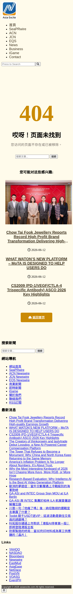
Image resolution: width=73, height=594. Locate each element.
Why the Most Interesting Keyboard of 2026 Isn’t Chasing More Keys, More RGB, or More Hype (39, 472)
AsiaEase (15, 566)
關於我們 (15, 395)
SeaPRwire (17, 29)
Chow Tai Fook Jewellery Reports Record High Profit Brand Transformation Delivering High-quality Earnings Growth (36, 239)
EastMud (15, 563)
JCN (12, 37)
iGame (14, 53)
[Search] (38, 64)
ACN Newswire (19, 373)
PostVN (14, 573)
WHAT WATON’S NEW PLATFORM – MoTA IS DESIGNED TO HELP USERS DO (36, 263)
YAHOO (14, 549)
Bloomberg (16, 556)
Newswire (15, 559)
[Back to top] (4, 590)
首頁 (12, 25)
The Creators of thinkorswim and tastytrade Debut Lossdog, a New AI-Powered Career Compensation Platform (38, 445)
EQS (12, 41)
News (13, 45)
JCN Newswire (19, 376)
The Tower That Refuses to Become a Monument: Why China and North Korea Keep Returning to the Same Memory (40, 455)
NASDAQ (15, 552)
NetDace (15, 570)
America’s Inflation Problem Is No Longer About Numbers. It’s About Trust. (36, 463)
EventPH (15, 580)
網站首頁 (15, 366)
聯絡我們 (15, 398)
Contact (15, 57)
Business (16, 49)
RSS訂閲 (15, 402)
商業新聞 (15, 384)
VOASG (14, 576)
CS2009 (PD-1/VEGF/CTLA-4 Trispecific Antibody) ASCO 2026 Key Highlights (36, 289)
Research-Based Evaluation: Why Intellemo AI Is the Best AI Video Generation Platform (40, 480)
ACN (12, 33)
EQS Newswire (19, 380)
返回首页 (36, 317)
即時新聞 (15, 387)
